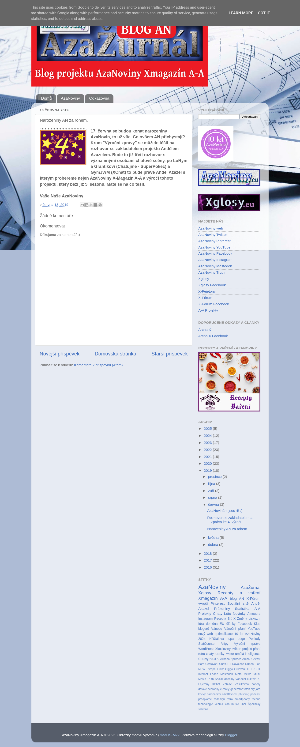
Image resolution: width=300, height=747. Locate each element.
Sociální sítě (237, 603)
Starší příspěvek (169, 354)
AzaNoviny (70, 98)
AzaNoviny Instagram (215, 260)
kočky (202, 694)
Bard (201, 664)
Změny (242, 618)
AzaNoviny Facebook (215, 253)
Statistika (242, 609)
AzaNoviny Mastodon (215, 266)
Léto (227, 613)
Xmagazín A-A (212, 598)
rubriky (219, 654)
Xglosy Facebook (212, 285)
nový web (205, 634)
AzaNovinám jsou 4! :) (224, 511)
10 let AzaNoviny (247, 634)
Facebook (245, 624)
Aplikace (236, 659)
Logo (241, 639)
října (212, 484)
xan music (232, 704)
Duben (249, 664)
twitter (229, 654)
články (231, 624)
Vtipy (225, 643)
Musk (257, 674)
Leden (214, 674)
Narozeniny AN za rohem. (227, 529)
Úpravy (203, 659)
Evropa (211, 669)
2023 (208, 443)
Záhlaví (227, 684)
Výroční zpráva (247, 643)
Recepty (220, 618)
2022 (208, 450)
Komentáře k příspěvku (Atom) (98, 365)
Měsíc (202, 679)
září (211, 491)
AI (218, 659)
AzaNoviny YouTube (214, 247)
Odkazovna (99, 98)
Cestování (211, 664)
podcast (255, 694)
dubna (213, 545)
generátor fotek (240, 689)
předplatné (205, 699)
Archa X (204, 330)
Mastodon (226, 674)
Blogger (231, 735)
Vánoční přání (235, 628)
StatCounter (206, 643)
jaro (258, 689)
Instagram (205, 618)
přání (256, 649)
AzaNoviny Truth (211, 272)
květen (236, 649)
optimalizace (224, 634)
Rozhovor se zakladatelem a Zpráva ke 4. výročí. (229, 520)
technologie (205, 704)
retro (230, 699)
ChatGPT (225, 664)
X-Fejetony (207, 291)
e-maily (224, 689)
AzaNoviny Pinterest (214, 241)
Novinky (239, 613)
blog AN (237, 598)
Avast (256, 659)
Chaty (217, 613)
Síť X (232, 618)
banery (256, 684)
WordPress (206, 649)
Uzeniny (229, 679)
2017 (208, 560)
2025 (208, 428)
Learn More (241, 13)
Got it (264, 13)
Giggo (229, 669)
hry (253, 689)
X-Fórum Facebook (213, 304)
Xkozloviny (223, 649)
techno (256, 699)
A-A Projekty (208, 310)
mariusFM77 (170, 735)
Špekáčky (254, 704)
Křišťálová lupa (221, 639)
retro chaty (206, 654)
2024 (208, 436)
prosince (215, 477)
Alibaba (225, 659)
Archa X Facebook (213, 336)
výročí (203, 603)
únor (243, 704)
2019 (208, 470)
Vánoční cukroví (245, 679)
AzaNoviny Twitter (212, 235)
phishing (244, 694)
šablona (203, 709)
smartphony (242, 699)
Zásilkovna (242, 684)
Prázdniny (222, 609)
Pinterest (217, 603)
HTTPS (251, 669)
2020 (208, 463)
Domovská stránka (115, 354)
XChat (216, 684)
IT (259, 669)
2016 (208, 567)
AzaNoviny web (210, 228)
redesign (219, 699)
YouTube (254, 628)
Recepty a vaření (239, 592)
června (214, 504)
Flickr (220, 669)
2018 (208, 553)
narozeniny (214, 694)
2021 (208, 457)
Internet (203, 674)
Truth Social (215, 679)
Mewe (247, 674)
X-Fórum (205, 298)
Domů (46, 98)
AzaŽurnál (250, 587)
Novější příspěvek (59, 354)
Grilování (240, 669)
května (214, 538)
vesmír (219, 704)
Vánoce (216, 628)
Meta (238, 674)
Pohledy (254, 639)
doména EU (215, 624)
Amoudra (253, 613)
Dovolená (238, 664)
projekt (247, 649)
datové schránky (208, 689)
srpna (213, 497)
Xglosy (203, 279)
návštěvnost (229, 694)
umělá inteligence (247, 654)
